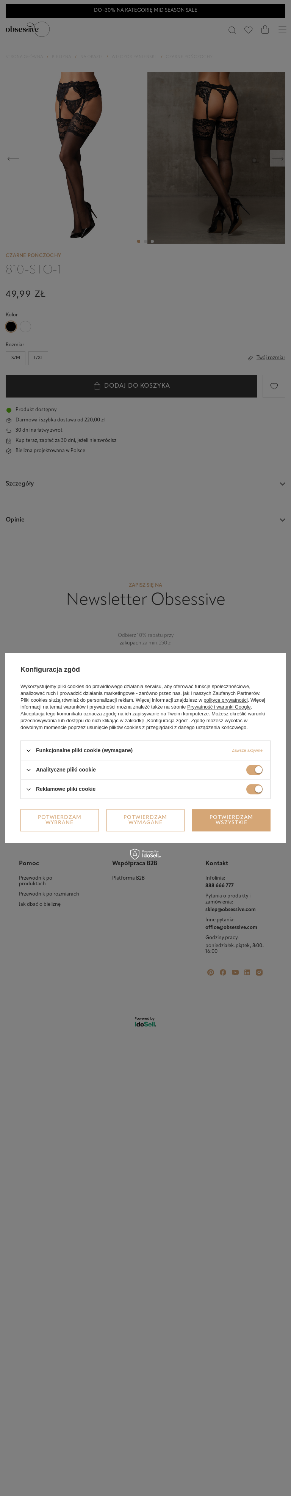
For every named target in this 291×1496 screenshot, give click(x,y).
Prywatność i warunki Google (219, 707)
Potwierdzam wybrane (59, 820)
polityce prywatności (225, 700)
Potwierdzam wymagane (145, 820)
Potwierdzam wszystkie (231, 820)
